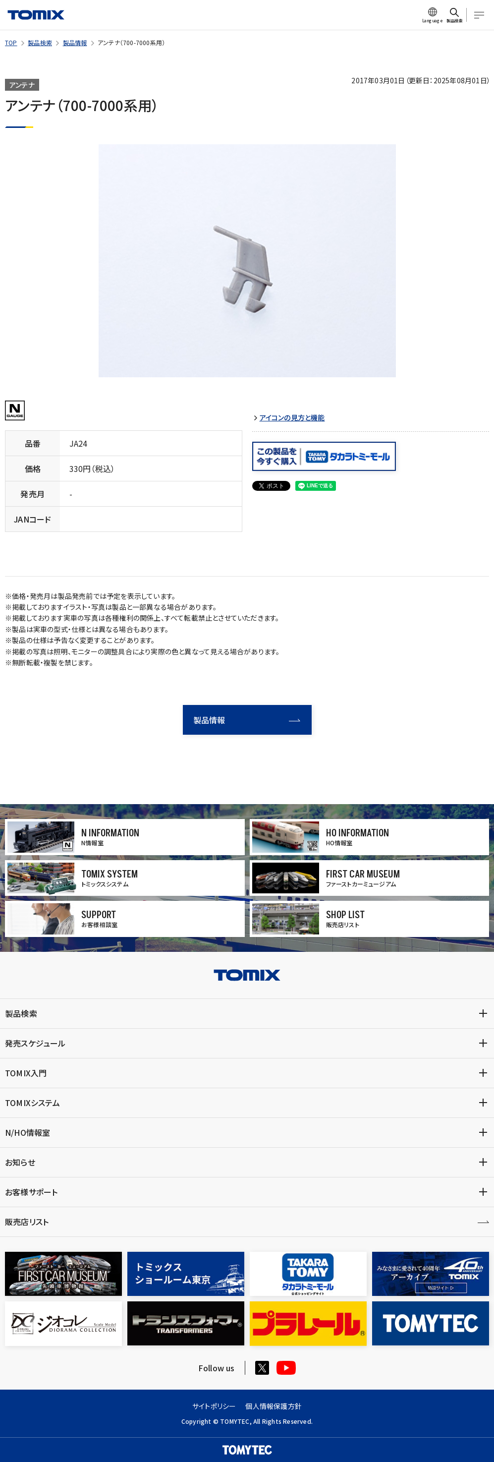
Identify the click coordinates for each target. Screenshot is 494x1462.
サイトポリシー (214, 1406)
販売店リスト (27, 1222)
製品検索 (40, 42)
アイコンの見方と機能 (292, 417)
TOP (11, 42)
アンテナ (22, 85)
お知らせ (20, 1162)
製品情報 (75, 42)
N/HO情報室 (27, 1132)
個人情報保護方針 (273, 1406)
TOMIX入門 (26, 1073)
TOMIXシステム (32, 1103)
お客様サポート (31, 1192)
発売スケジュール (35, 1043)
